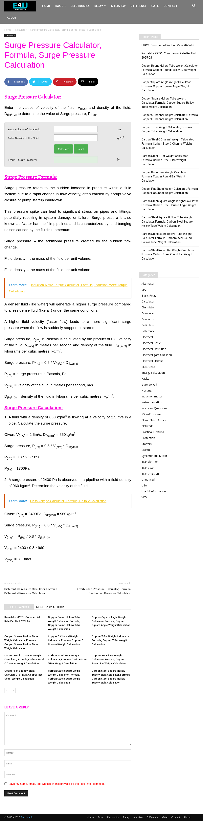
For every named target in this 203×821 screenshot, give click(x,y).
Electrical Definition (154, 349)
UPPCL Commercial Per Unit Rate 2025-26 (168, 45)
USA (144, 485)
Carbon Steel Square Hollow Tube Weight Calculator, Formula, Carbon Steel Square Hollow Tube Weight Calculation (167, 221)
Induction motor (152, 396)
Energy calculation (153, 372)
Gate (155, 6)
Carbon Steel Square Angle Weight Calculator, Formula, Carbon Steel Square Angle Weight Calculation (170, 205)
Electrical (147, 337)
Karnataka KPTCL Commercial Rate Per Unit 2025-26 (169, 55)
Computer (148, 313)
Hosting (146, 390)
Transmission (150, 473)
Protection (148, 438)
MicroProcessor (152, 414)
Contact (170, 6)
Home (46, 6)
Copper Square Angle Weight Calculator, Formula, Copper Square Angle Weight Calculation (111, 621)
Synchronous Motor (154, 456)
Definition (148, 325)
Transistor (148, 467)
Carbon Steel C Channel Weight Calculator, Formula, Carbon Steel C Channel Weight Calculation (24, 659)
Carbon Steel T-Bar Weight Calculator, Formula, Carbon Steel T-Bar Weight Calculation (67, 659)
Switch (146, 450)
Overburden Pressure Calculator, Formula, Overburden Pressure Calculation (104, 591)
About (12, 18)
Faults (145, 378)
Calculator (21, 29)
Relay (100, 6)
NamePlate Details (154, 420)
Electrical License (152, 361)
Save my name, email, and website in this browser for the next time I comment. (57, 783)
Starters (147, 444)
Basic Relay (149, 295)
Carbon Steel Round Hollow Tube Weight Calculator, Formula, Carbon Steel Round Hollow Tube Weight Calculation (167, 238)
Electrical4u (27, 817)
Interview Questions (154, 408)
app (144, 289)
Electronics (80, 6)
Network (147, 426)
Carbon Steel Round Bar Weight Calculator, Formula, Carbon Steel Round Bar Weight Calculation (168, 254)
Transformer (150, 462)
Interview (118, 6)
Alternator (148, 283)
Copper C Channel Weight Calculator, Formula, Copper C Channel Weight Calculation (65, 640)
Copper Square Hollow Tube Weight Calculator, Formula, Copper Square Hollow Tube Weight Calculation (168, 102)
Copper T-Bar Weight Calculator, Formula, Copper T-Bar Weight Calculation (110, 640)
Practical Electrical (153, 432)
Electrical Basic (151, 343)
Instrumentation (152, 402)
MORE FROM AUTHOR (50, 607)
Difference (138, 6)
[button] (194, 6)
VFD (144, 497)
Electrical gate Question (157, 355)
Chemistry (148, 307)
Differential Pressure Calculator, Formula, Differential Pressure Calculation (31, 591)
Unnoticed (148, 479)
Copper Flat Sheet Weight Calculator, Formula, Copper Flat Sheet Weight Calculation (23, 674)
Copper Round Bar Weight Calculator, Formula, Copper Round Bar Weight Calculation (109, 659)
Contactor (148, 319)
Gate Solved (149, 384)
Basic (60, 6)
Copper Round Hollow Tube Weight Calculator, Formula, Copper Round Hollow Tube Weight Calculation (170, 70)
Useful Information (154, 491)
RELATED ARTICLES (19, 607)
